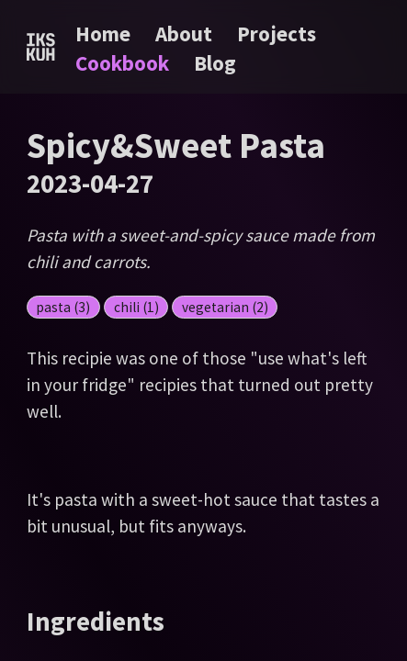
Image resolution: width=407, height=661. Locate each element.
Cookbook (124, 63)
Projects (276, 33)
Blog (215, 63)
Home (102, 33)
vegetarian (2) (225, 307)
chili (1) (136, 307)
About (186, 33)
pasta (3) (63, 307)
